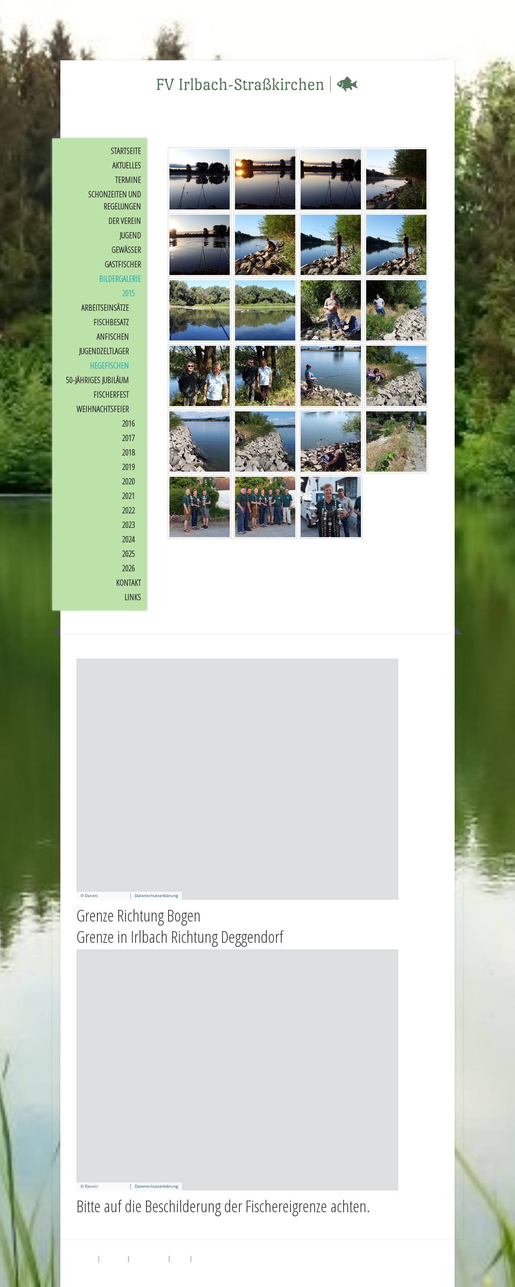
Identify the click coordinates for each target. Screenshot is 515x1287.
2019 (128, 467)
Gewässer (126, 249)
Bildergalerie (120, 278)
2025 (128, 553)
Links (132, 597)
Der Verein (124, 221)
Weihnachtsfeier (102, 409)
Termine (128, 179)
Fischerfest (111, 394)
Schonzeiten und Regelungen (114, 200)
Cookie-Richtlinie (149, 1258)
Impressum (85, 1258)
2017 (128, 438)
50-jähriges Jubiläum (97, 380)
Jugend (130, 235)
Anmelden (430, 1268)
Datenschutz (113, 1258)
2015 (128, 293)
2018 (128, 452)
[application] (237, 779)
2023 (128, 524)
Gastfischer (123, 264)
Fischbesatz (111, 322)
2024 (128, 539)
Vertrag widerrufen (217, 1258)
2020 (128, 481)
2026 (128, 568)
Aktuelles (126, 165)
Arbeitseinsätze (105, 307)
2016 (128, 423)
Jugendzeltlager (104, 351)
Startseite (126, 151)
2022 (128, 510)
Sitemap (180, 1258)
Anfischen (113, 336)
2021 (128, 496)
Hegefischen (109, 365)
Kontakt (128, 582)
